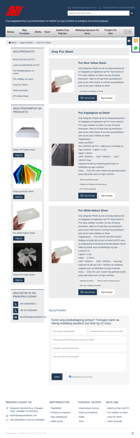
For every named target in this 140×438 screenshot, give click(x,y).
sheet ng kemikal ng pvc (88, 180)
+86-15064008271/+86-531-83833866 (118, 8)
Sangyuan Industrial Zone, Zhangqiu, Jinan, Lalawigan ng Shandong (26, 409)
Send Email (88, 97)
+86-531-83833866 (28, 310)
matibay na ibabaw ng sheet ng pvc (93, 184)
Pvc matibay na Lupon (23, 79)
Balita (38, 32)
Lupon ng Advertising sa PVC (26, 65)
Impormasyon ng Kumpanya (92, 408)
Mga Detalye (107, 98)
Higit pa (18, 155)
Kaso (47, 32)
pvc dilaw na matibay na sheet (91, 91)
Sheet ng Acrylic (20, 90)
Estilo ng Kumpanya (88, 412)
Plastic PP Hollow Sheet (24, 150)
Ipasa (57, 377)
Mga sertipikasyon (59, 417)
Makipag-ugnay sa (19, 402)
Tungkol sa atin (110, 32)
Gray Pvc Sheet (20, 85)
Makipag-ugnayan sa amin (87, 32)
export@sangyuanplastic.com (84, 8)
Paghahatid (56, 408)
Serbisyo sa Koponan (60, 412)
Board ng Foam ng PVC (24, 59)
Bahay (10, 32)
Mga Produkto (24, 32)
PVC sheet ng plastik (87, 189)
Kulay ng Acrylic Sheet (23, 191)
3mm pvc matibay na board (90, 285)
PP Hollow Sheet (20, 96)
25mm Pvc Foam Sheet (23, 275)
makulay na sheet (86, 281)
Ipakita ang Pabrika (62, 32)
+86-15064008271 (28, 304)
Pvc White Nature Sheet (24, 233)
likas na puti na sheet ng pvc (109, 281)
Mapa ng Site (57, 421)
